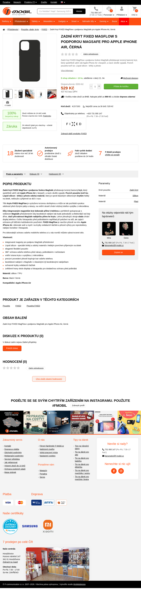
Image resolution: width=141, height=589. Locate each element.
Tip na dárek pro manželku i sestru (82, 471)
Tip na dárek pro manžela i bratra (82, 477)
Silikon (135, 195)
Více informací (67, 70)
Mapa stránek (10, 472)
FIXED (44, 29)
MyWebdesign (79, 584)
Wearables (48, 21)
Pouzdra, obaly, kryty (30, 29)
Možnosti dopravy (129, 78)
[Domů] (3, 29)
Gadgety (62, 21)
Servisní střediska (12, 459)
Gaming (103, 21)
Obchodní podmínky (13, 452)
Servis (42, 477)
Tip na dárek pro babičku (82, 459)
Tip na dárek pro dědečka (82, 465)
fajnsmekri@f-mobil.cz (113, 245)
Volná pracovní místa (49, 452)
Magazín (17, 2)
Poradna (6, 2)
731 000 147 (118, 242)
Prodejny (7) (29, 2)
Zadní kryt (134, 190)
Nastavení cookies (47, 456)
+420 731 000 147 (97, 114)
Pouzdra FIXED (33, 306)
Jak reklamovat (10, 462)
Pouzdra (6, 306)
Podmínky (47, 116)
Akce (123, 21)
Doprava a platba (11, 449)
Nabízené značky (47, 449)
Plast (136, 201)
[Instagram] (121, 471)
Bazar (114, 21)
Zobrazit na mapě (10, 562)
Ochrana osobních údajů (14, 469)
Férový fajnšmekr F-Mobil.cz (52, 446)
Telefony (6, 21)
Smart (74, 21)
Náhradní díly (88, 21)
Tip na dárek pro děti (82, 453)
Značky (44, 2)
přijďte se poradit (112, 155)
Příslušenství (20, 21)
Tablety (35, 21)
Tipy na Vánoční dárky (82, 447)
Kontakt (54, 2)
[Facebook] (114, 471)
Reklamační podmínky (14, 456)
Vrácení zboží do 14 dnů (14, 465)
